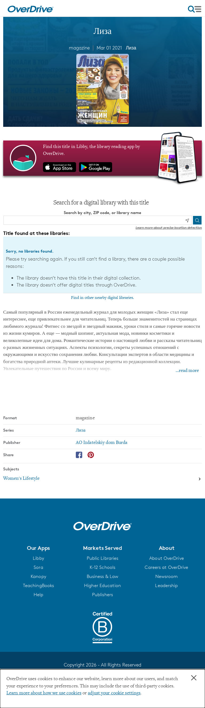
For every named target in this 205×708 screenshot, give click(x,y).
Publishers (102, 594)
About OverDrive (166, 558)
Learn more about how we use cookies (43, 693)
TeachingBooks (38, 585)
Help (38, 594)
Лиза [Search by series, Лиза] (81, 430)
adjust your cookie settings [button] (114, 693)
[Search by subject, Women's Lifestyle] (102, 479)
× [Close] (194, 678)
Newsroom (166, 576)
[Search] (197, 220)
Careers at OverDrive (166, 567)
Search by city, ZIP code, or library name (102, 212)
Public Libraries (103, 558)
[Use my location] (187, 220)
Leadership (166, 585)
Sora (38, 567)
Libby (38, 558)
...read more (187, 370)
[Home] (30, 8)
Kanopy (38, 576)
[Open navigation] (194, 9)
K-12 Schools (102, 567)
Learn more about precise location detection (169, 228)
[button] (38, 548)
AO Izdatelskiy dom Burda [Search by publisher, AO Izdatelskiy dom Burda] (102, 442)
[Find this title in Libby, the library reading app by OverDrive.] (102, 158)
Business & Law (103, 576)
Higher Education (102, 585)
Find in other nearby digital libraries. (102, 298)
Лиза (131, 48)
